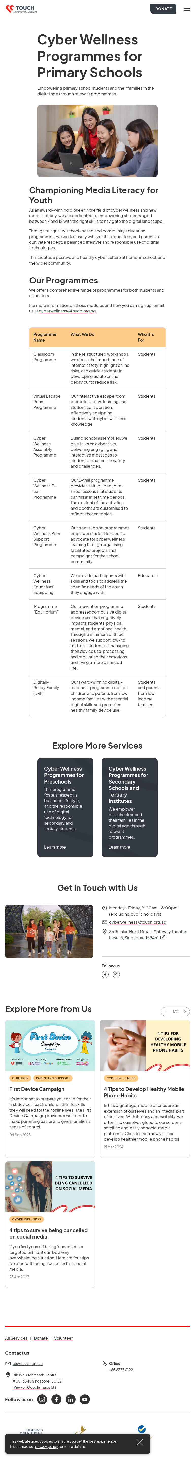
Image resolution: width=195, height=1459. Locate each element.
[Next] (185, 1011)
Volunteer (63, 1338)
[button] (65, 807)
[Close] (139, 1442)
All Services (16, 1338)
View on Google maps (34, 1387)
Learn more (55, 847)
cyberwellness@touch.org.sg (67, 311)
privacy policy (46, 1446)
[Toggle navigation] (187, 9)
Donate (163, 8)
